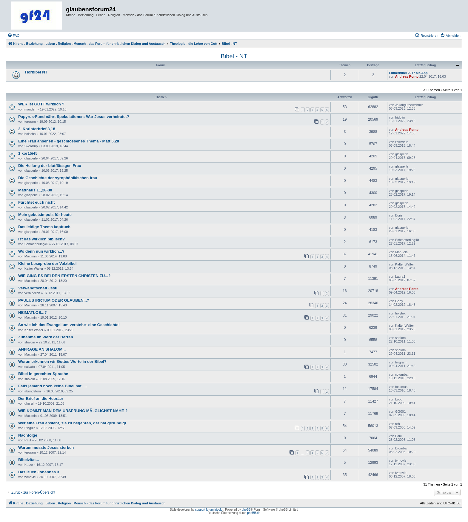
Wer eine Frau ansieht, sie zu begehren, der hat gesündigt (72, 423)
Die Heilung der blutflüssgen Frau (49, 165)
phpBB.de (253, 513)
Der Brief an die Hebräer (40, 398)
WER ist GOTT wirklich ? (41, 104)
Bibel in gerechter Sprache (43, 373)
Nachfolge (27, 435)
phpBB (246, 509)
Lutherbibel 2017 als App (408, 73)
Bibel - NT (234, 56)
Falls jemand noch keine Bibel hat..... (52, 386)
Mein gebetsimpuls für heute (45, 214)
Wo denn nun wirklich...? (41, 251)
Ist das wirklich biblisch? (41, 239)
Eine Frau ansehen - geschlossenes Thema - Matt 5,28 (68, 141)
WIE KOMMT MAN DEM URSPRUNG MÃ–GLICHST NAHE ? (72, 411)
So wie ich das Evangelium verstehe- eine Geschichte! (69, 325)
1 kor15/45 (28, 153)
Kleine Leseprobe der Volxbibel (47, 263)
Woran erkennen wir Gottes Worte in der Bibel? (62, 361)
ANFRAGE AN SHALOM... (42, 349)
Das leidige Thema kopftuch (44, 227)
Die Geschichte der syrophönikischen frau (57, 178)
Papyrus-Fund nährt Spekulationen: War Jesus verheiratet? (73, 116)
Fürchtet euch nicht (36, 202)
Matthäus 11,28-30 (35, 190)
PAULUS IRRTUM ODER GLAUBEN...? (53, 300)
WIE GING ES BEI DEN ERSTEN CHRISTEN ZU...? (64, 276)
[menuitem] (13, 35)
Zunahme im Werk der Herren (45, 337)
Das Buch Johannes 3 (38, 472)
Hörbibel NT (36, 72)
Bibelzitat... (28, 459)
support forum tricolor (209, 509)
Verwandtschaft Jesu (37, 288)
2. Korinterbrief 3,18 (36, 129)
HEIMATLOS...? (32, 312)
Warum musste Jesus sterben (46, 447)
